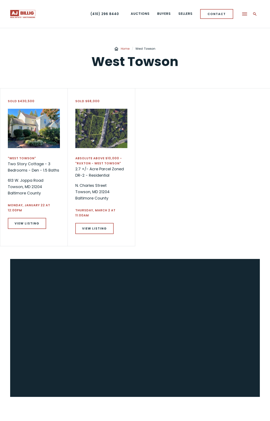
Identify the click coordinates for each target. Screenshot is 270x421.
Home (125, 49)
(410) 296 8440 (104, 14)
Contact (217, 14)
